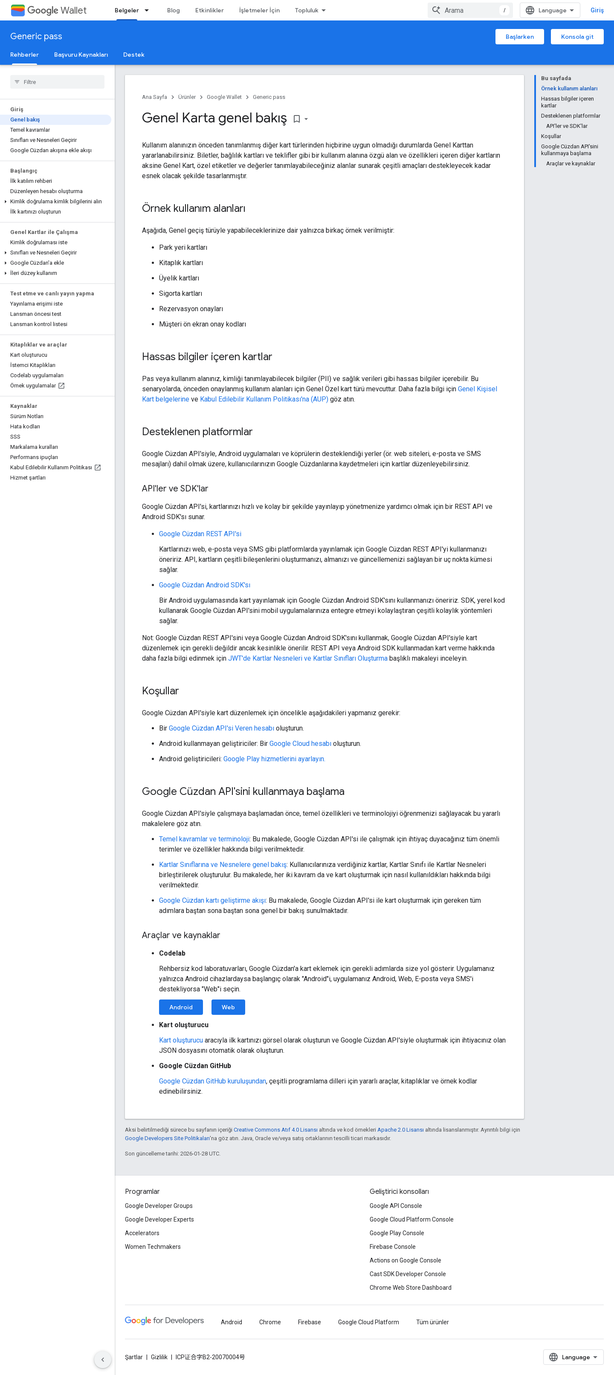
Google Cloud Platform (368, 1322)
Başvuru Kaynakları (81, 54)
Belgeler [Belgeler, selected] (127, 10)
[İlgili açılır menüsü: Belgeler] (149, 10)
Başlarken (520, 36)
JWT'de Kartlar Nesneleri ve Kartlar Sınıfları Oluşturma (308, 658)
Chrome (270, 1322)
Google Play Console (397, 1233)
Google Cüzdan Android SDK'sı (204, 585)
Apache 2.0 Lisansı (400, 1130)
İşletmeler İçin (259, 10)
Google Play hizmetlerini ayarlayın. (274, 759)
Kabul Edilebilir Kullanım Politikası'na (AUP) (264, 399)
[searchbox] (57, 82)
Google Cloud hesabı (300, 743)
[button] (55, 201)
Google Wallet (224, 97)
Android (181, 1007)
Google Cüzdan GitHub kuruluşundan (212, 1081)
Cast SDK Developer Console (408, 1274)
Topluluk (307, 10)
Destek (134, 54)
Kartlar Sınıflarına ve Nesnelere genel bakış (223, 865)
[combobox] (470, 10)
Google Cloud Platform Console (412, 1219)
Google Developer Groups (159, 1205)
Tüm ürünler (432, 1322)
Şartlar (134, 1357)
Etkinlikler (209, 10)
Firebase (309, 1322)
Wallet (57, 10)
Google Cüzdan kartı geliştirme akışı (212, 900)
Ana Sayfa (154, 97)
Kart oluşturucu (181, 1040)
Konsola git (577, 36)
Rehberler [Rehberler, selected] (24, 54)
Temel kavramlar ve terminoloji (204, 839)
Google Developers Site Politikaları (167, 1138)
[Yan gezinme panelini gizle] (102, 1359)
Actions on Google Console (405, 1260)
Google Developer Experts (159, 1219)
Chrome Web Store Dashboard (411, 1287)
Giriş (597, 10)
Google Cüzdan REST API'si (200, 534)
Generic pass (36, 36)
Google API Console (396, 1205)
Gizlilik (159, 1357)
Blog (173, 10)
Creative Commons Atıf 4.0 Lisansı (276, 1130)
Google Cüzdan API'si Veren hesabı (221, 728)
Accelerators (142, 1233)
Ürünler (187, 97)
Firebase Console (393, 1246)
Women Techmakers (153, 1246)
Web (228, 1007)
